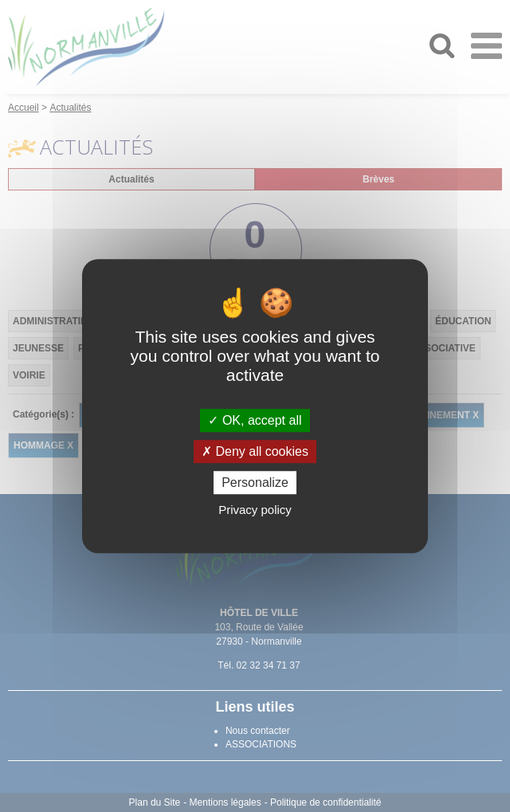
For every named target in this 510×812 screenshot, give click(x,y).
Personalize (255, 482)
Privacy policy (255, 509)
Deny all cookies (255, 451)
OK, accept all (254, 420)
